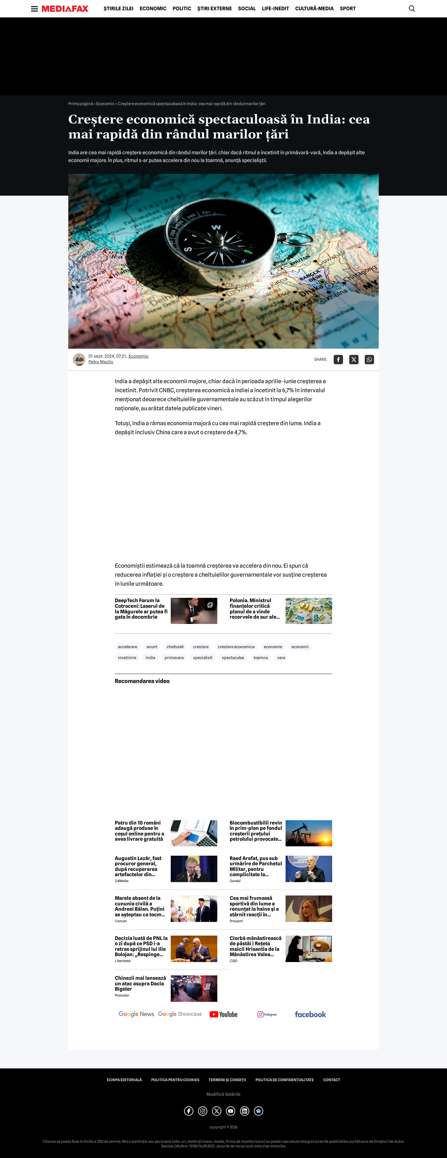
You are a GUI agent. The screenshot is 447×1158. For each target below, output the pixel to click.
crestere (201, 646)
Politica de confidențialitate (284, 1080)
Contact (331, 1080)
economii (300, 646)
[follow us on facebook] (310, 1014)
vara (281, 657)
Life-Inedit (275, 8)
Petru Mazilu (100, 361)
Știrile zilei (118, 8)
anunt (152, 646)
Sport (348, 8)
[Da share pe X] (354, 359)
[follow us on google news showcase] (180, 1015)
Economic (153, 8)
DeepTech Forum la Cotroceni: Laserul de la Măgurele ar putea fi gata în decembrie (141, 609)
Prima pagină (80, 103)
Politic (182, 8)
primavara (174, 657)
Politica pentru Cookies (175, 1080)
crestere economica (236, 646)
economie (273, 646)
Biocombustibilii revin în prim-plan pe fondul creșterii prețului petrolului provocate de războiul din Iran (256, 831)
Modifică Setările (223, 1094)
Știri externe (214, 8)
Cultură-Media (314, 8)
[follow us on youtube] (223, 1015)
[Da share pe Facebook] (338, 359)
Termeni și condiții (227, 1080)
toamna (261, 657)
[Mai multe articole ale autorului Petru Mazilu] (79, 359)
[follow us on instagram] (267, 1015)
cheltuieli (175, 646)
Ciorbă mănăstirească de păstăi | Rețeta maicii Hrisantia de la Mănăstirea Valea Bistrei (256, 946)
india (150, 657)
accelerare (127, 646)
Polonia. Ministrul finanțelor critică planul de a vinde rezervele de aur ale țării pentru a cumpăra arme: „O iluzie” (253, 609)
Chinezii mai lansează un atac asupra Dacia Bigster (140, 983)
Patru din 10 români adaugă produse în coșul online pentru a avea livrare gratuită (139, 831)
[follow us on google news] (136, 1015)
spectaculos (233, 657)
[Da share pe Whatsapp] (369, 359)
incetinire (127, 657)
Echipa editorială (124, 1080)
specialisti (203, 657)
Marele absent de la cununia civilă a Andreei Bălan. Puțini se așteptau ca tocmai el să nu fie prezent (140, 906)
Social (247, 8)
